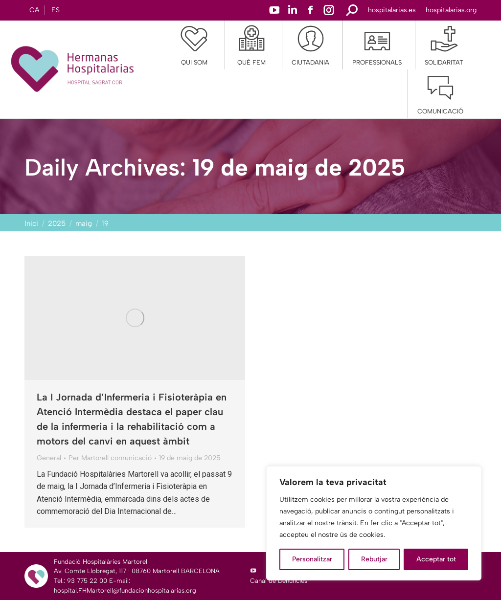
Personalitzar (312, 559)
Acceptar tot (436, 559)
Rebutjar (374, 559)
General (49, 458)
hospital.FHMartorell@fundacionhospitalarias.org (125, 590)
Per (110, 458)
